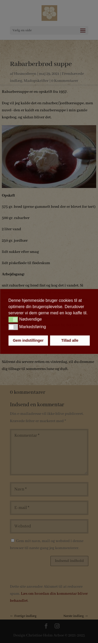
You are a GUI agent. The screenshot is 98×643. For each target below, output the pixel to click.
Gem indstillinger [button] (28, 340)
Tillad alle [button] (69, 340)
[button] (13, 319)
